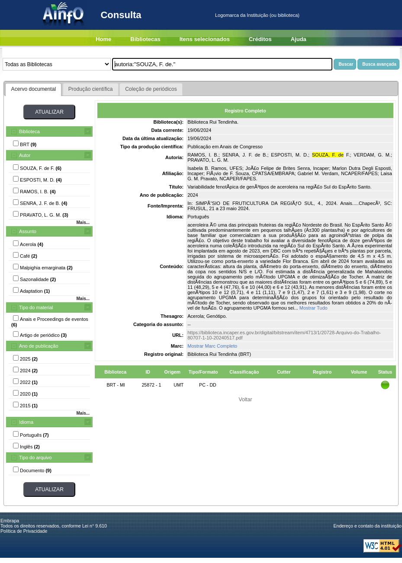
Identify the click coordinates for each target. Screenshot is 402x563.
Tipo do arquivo (35, 457)
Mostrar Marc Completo (212, 346)
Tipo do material (36, 307)
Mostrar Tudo (313, 307)
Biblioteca (29, 131)
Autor (24, 155)
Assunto (27, 231)
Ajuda (298, 39)
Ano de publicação (38, 346)
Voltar (245, 400)
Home (103, 39)
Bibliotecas (145, 39)
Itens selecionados (205, 39)
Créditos (260, 39)
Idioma (26, 422)
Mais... (83, 222)
